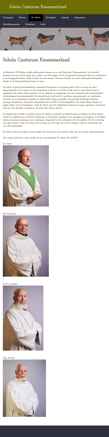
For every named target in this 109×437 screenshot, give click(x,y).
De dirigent (51, 18)
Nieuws (22, 18)
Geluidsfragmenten (11, 24)
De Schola (35, 18)
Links (42, 24)
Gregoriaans (79, 18)
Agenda (65, 18)
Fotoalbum (30, 24)
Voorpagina (8, 18)
